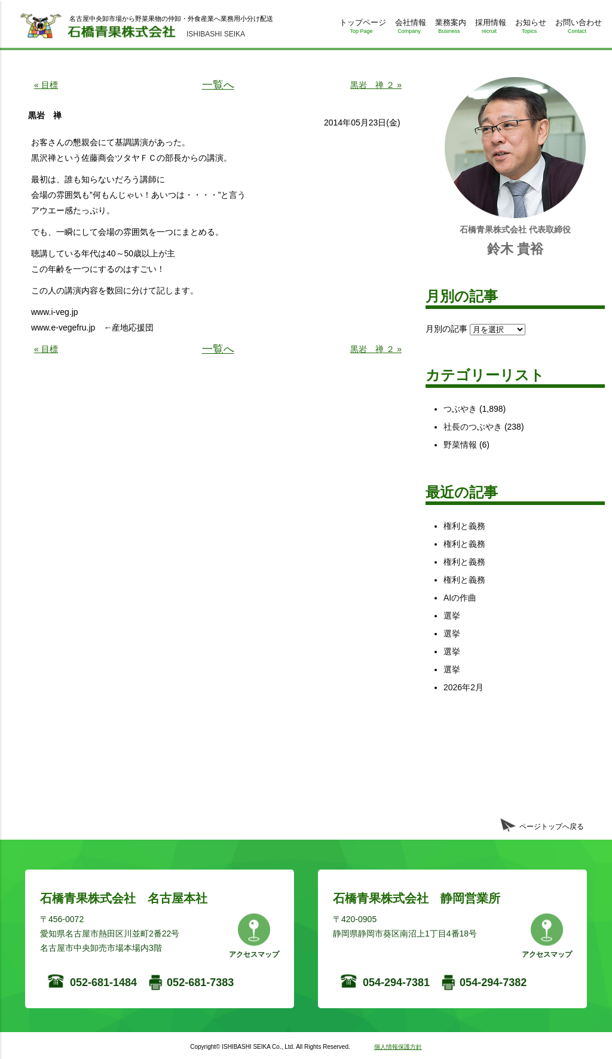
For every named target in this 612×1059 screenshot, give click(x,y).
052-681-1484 (103, 982)
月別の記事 (446, 328)
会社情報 (409, 28)
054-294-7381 (396, 982)
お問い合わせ (577, 28)
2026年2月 (463, 687)
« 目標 (46, 85)
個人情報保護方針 (398, 1046)
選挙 (451, 615)
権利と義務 (464, 526)
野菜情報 (460, 444)
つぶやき (460, 409)
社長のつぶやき (472, 426)
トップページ (361, 28)
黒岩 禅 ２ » (376, 85)
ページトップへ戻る (551, 826)
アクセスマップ (254, 954)
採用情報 (489, 28)
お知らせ (529, 28)
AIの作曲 (459, 597)
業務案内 (449, 28)
